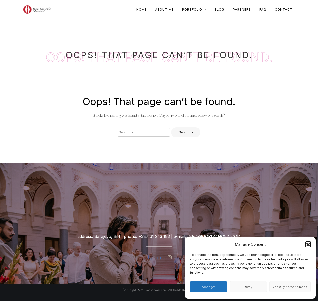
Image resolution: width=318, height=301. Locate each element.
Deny (248, 287)
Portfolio (194, 9)
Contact (284, 9)
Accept (208, 287)
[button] (308, 244)
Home (141, 9)
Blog (219, 9)
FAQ (262, 9)
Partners (242, 9)
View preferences (290, 287)
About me (164, 9)
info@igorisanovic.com (214, 236)
